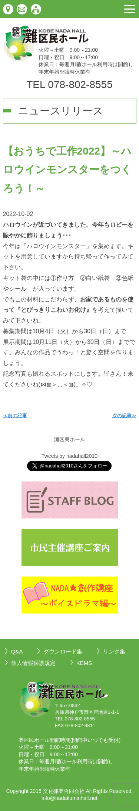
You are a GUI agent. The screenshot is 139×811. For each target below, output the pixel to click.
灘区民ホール (69, 439)
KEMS (84, 663)
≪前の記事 (15, 415)
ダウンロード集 (62, 651)
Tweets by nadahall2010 (69, 456)
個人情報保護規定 (33, 663)
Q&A (17, 651)
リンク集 (114, 651)
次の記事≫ (124, 415)
